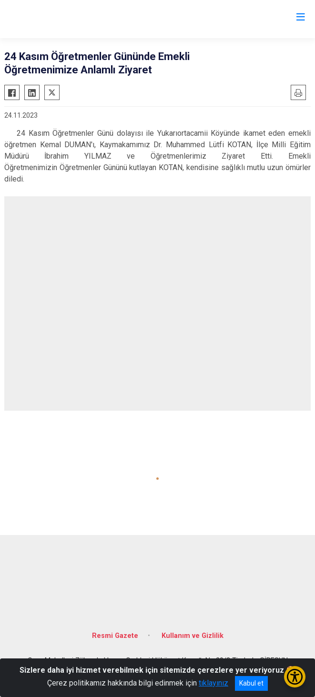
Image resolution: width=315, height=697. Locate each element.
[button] (157, 478)
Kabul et (251, 683)
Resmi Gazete (115, 636)
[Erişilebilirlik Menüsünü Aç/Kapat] (294, 676)
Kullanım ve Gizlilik (193, 636)
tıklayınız (213, 682)
